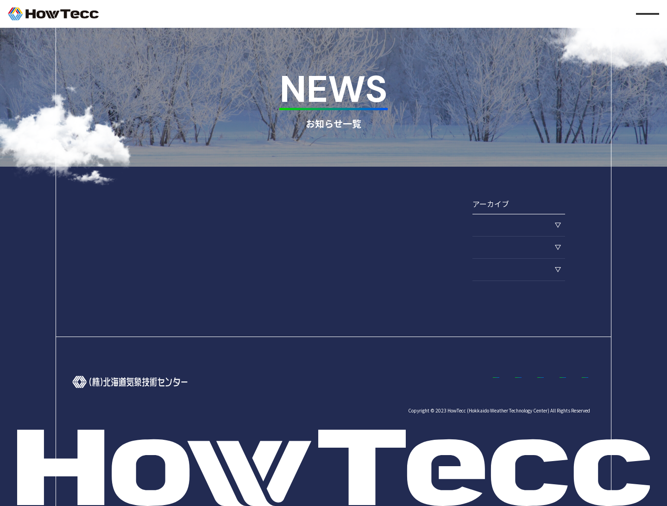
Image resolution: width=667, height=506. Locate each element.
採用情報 (461, 381)
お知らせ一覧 (516, 381)
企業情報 (365, 381)
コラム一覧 (574, 381)
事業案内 (413, 381)
